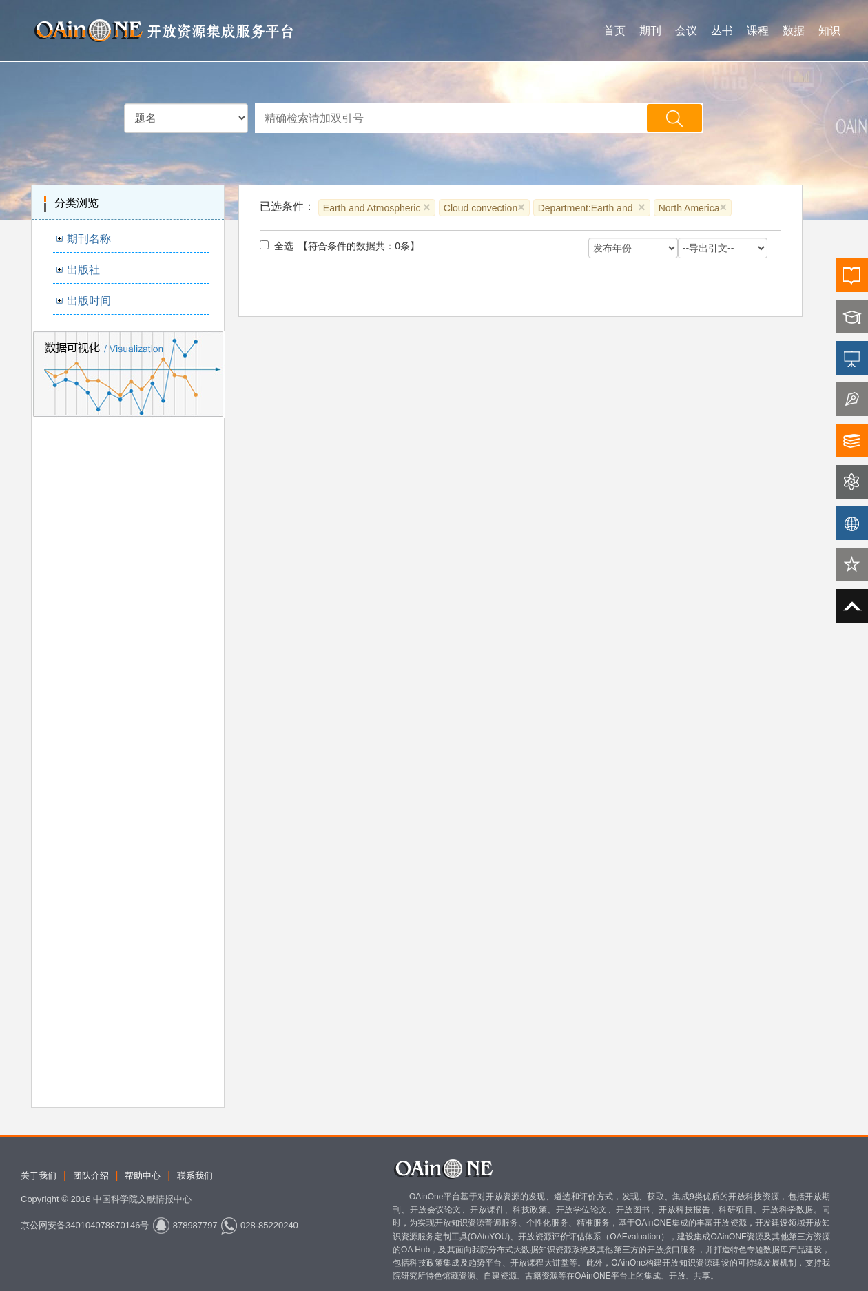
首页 (614, 31)
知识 (829, 31)
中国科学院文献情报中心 (142, 1199)
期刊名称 (89, 239)
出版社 (83, 270)
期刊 (650, 31)
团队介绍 (91, 1175)
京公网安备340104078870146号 (85, 1225)
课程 (758, 31)
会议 (686, 31)
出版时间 (89, 301)
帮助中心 (143, 1175)
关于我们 (38, 1175)
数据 (794, 31)
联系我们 (195, 1175)
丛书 (722, 31)
